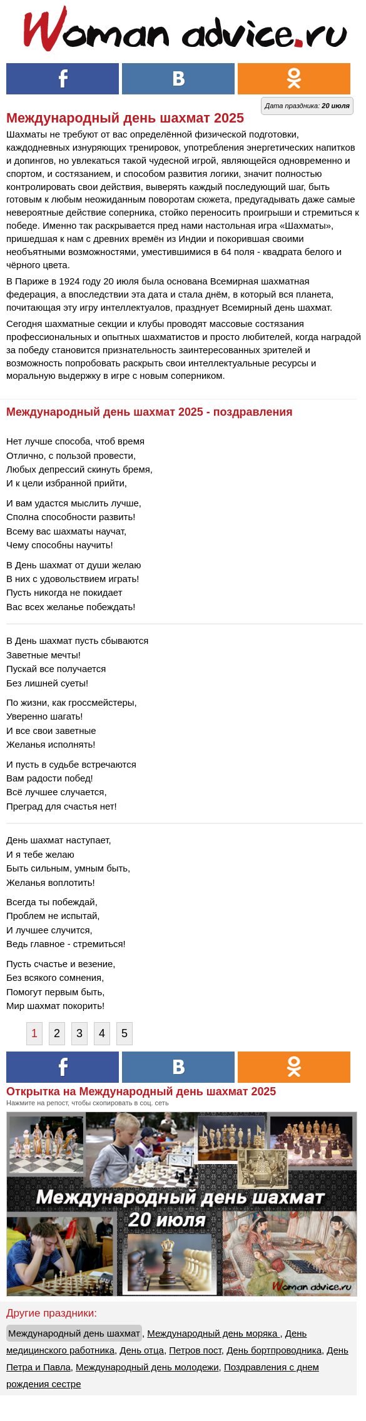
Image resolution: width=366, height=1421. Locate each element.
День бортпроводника (274, 1350)
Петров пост (195, 1350)
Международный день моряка (213, 1333)
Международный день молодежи (147, 1367)
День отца (141, 1350)
